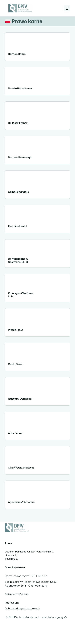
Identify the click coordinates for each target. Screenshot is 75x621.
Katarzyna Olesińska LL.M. (20, 294)
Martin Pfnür (15, 329)
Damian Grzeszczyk (20, 157)
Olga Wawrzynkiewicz (21, 467)
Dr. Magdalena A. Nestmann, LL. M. (18, 260)
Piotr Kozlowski (17, 226)
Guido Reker (15, 364)
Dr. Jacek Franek (18, 123)
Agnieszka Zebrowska (21, 502)
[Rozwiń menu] (67, 8)
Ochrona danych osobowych (22, 608)
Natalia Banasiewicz (20, 88)
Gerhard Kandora (18, 192)
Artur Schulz (15, 433)
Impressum (12, 602)
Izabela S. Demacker (20, 398)
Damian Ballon (17, 54)
